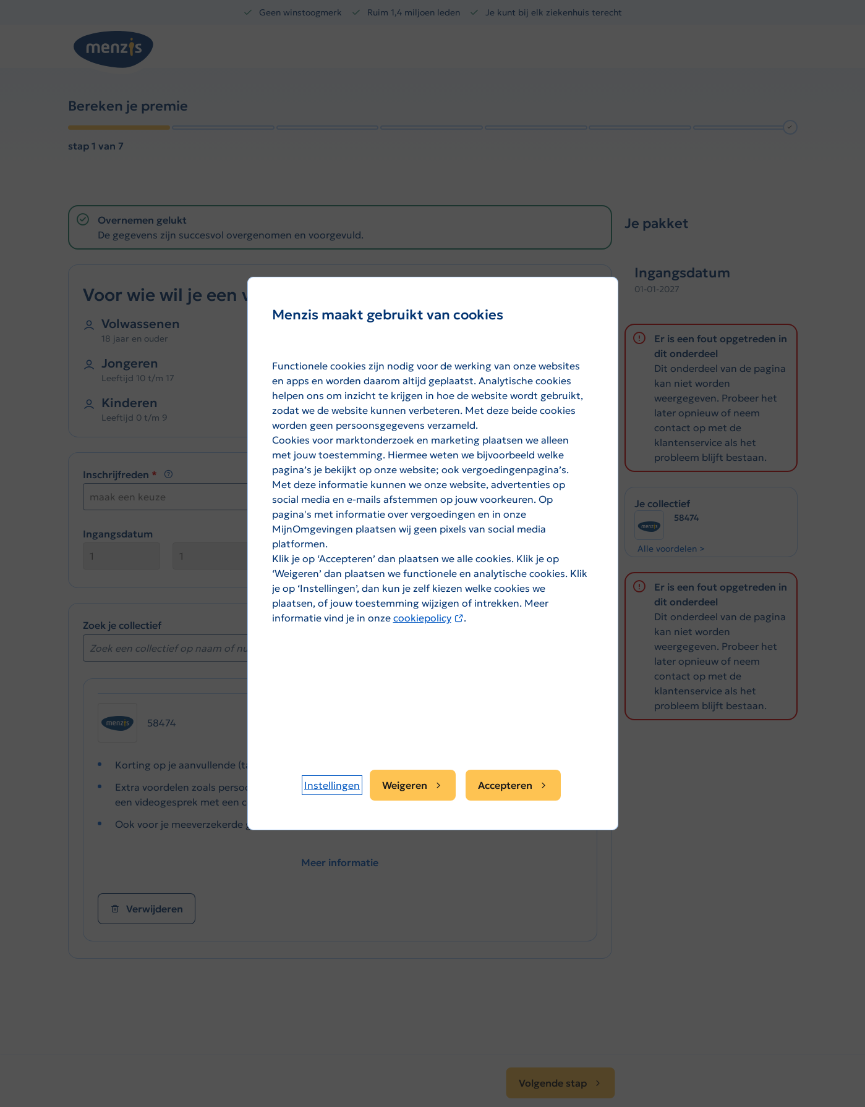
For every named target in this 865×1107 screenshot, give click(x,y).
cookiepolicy (428, 618)
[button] (332, 785)
